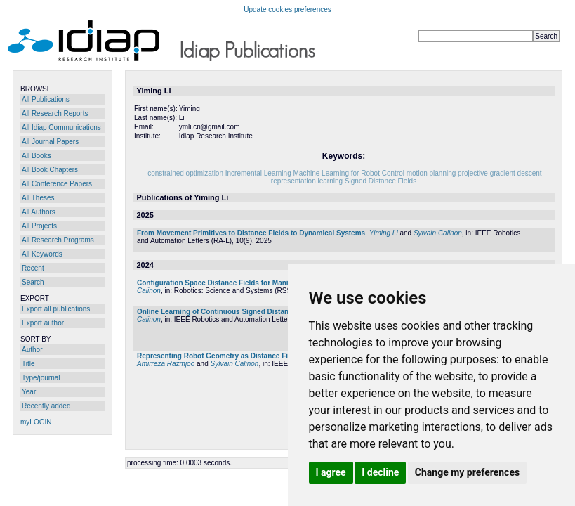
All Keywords (42, 254)
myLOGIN (35, 422)
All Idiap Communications (61, 127)
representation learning (307, 181)
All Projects (39, 226)
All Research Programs (58, 240)
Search (33, 282)
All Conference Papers (57, 184)
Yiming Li (383, 233)
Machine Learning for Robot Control (348, 173)
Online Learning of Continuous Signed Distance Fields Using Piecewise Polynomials (278, 312)
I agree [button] (331, 472)
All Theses (38, 198)
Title (28, 364)
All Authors (38, 212)
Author (32, 349)
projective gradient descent (500, 173)
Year (29, 392)
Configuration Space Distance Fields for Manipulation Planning (242, 283)
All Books (36, 156)
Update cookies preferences (287, 9)
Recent (33, 268)
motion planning (431, 173)
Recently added (46, 406)
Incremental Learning (258, 173)
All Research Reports (55, 113)
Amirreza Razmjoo (165, 364)
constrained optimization (185, 173)
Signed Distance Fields (380, 181)
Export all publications (56, 309)
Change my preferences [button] (467, 472)
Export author (43, 323)
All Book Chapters (50, 170)
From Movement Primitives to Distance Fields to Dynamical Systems (251, 233)
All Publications (46, 99)
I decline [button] (380, 472)
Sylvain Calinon (438, 233)
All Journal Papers (50, 141)
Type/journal (41, 378)
